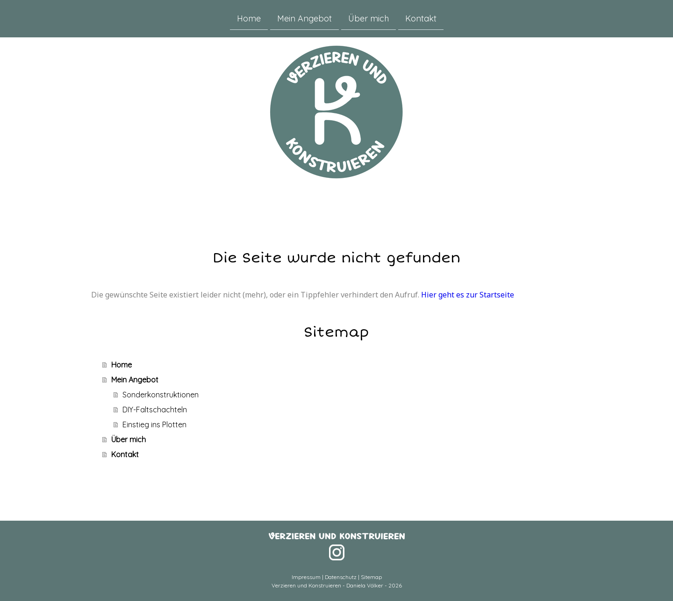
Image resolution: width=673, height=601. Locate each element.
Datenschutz (341, 576)
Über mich (368, 18)
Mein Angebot (304, 18)
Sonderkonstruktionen (160, 394)
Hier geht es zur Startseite (467, 295)
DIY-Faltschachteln (154, 409)
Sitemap (371, 576)
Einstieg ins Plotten (154, 424)
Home (249, 18)
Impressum (306, 576)
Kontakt (421, 18)
